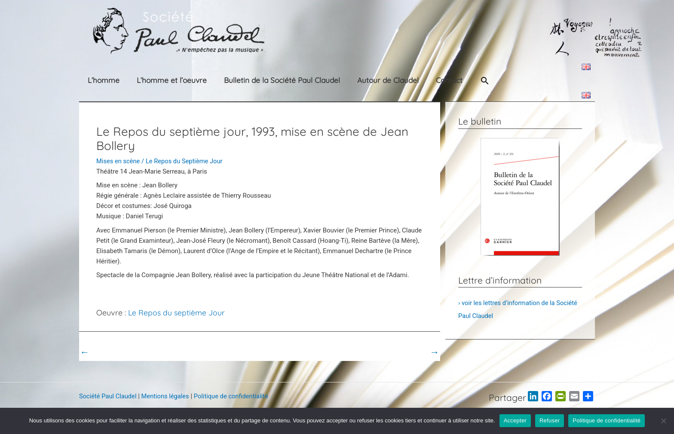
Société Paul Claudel (108, 396)
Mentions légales (167, 396)
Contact (411, 80)
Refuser (549, 420)
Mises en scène (118, 161)
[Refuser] (663, 420)
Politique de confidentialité (234, 396)
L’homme (95, 80)
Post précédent (107, 352)
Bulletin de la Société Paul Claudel (259, 80)
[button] (449, 80)
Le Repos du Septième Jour (186, 161)
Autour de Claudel (358, 80)
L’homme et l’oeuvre (156, 80)
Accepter (515, 420)
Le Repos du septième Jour (176, 313)
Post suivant (415, 352)
